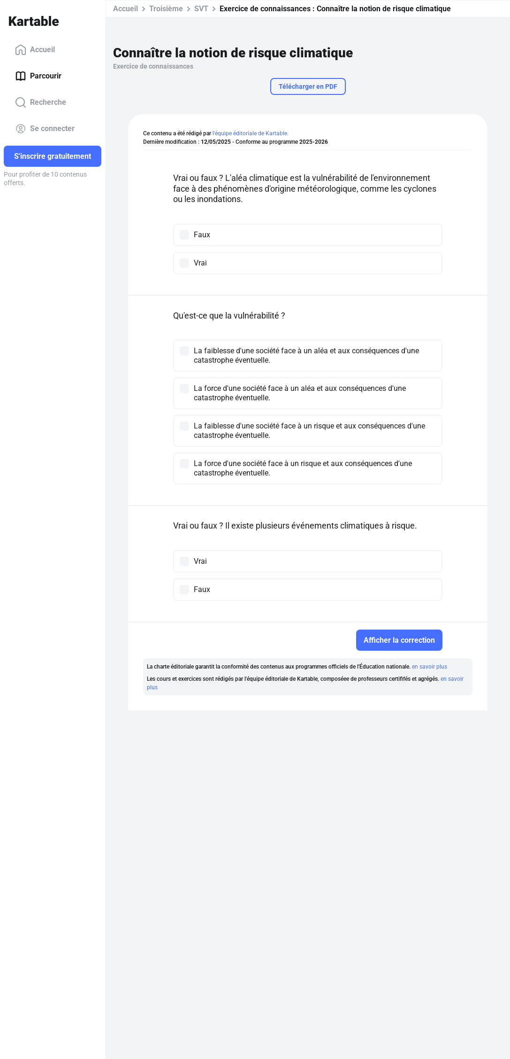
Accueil (35, 49)
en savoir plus (429, 666)
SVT (201, 8)
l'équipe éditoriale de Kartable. (251, 133)
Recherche (40, 102)
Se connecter (45, 128)
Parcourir (38, 76)
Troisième (166, 8)
